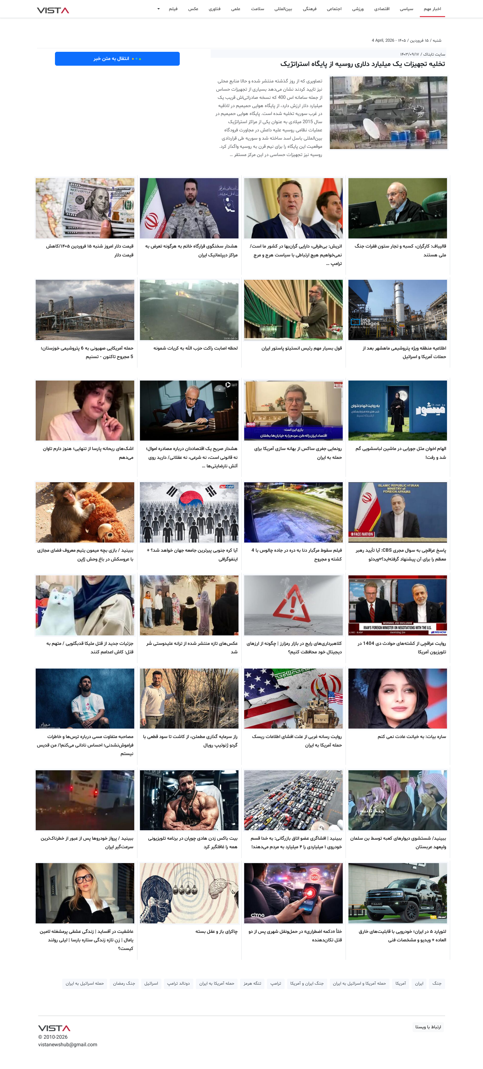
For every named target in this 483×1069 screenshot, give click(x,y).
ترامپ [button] (275, 984)
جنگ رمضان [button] (124, 984)
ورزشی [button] (358, 9)
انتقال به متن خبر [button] (117, 58)
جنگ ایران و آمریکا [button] (307, 984)
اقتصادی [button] (381, 9)
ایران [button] (419, 984)
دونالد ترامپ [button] (178, 984)
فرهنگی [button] (310, 9)
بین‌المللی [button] (283, 9)
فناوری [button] (214, 9)
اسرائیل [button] (151, 984)
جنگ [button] (437, 984)
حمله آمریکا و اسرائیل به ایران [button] (359, 984)
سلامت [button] (257, 9)
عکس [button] (193, 9)
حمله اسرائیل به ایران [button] (85, 984)
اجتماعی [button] (334, 9)
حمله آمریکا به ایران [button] (216, 984)
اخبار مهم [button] (432, 9)
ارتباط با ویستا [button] (428, 1027)
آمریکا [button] (400, 984)
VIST (53, 9)
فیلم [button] (173, 9)
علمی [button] (235, 9)
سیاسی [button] (406, 9)
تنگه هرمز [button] (252, 984)
